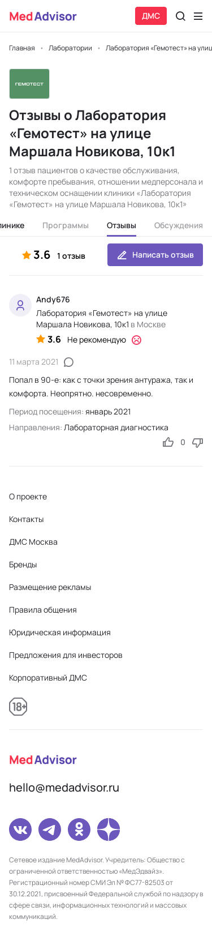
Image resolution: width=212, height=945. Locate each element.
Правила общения (43, 609)
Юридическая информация (60, 632)
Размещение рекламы (50, 586)
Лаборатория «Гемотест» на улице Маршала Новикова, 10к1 (101, 318)
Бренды (23, 564)
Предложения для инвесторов (66, 654)
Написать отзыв (155, 254)
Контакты (26, 519)
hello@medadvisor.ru (64, 787)
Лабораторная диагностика (116, 427)
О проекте (28, 496)
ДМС (151, 15)
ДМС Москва (33, 541)
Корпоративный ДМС (48, 677)
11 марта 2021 (33, 361)
